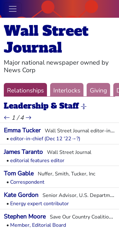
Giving (98, 90)
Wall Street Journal (46, 39)
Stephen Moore (25, 216)
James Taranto (23, 152)
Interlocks (66, 90)
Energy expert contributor (39, 203)
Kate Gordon (21, 195)
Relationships (25, 90)
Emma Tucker (22, 130)
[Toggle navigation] (13, 9)
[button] (84, 106)
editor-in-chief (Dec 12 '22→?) (45, 138)
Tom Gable (19, 173)
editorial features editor (37, 160)
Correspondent (27, 182)
